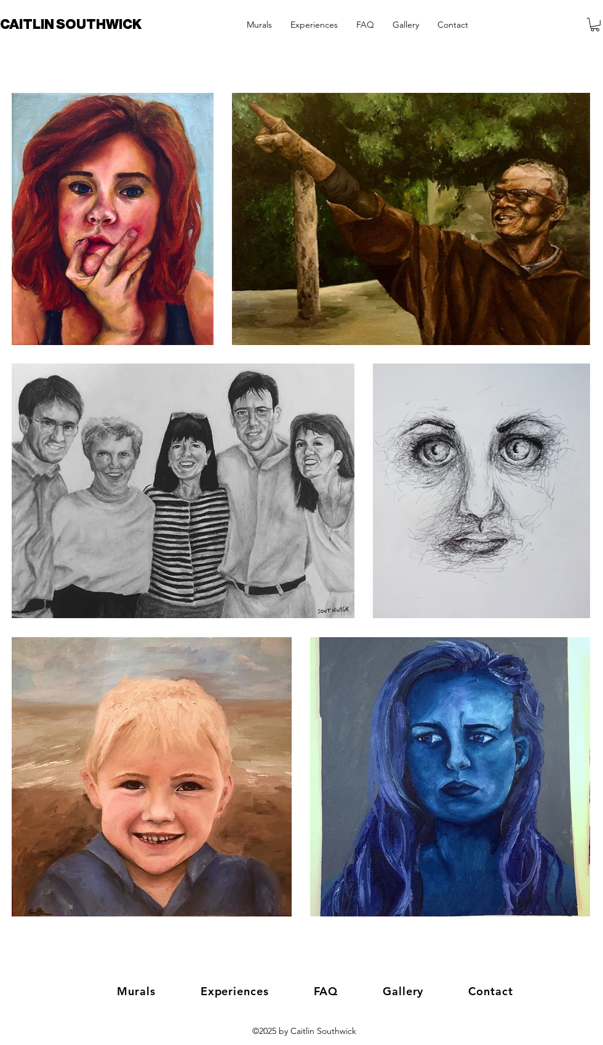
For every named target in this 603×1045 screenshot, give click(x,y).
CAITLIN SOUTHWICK (71, 24)
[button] (595, 24)
